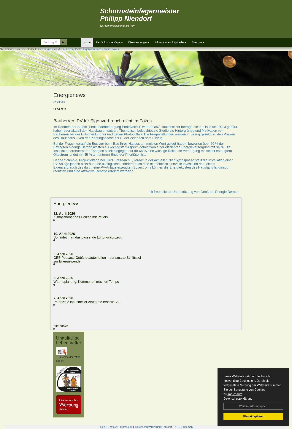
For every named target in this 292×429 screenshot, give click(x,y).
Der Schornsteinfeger (109, 42)
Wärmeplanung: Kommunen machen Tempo (86, 282)
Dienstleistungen (139, 42)
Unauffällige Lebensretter (68, 340)
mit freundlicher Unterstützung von (174, 192)
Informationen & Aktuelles (170, 42)
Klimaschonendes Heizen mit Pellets (80, 217)
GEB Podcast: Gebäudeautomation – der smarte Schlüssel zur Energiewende (97, 259)
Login (102, 426)
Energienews (66, 203)
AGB (177, 426)
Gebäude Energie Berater (220, 192)
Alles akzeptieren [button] (253, 416)
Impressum (234, 394)
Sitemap (188, 426)
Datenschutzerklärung (238, 398)
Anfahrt (168, 426)
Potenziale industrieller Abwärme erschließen (86, 302)
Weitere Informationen (253, 406)
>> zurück (59, 101)
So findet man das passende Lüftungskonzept (87, 237)
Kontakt (112, 426)
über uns (198, 42)
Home (87, 42)
